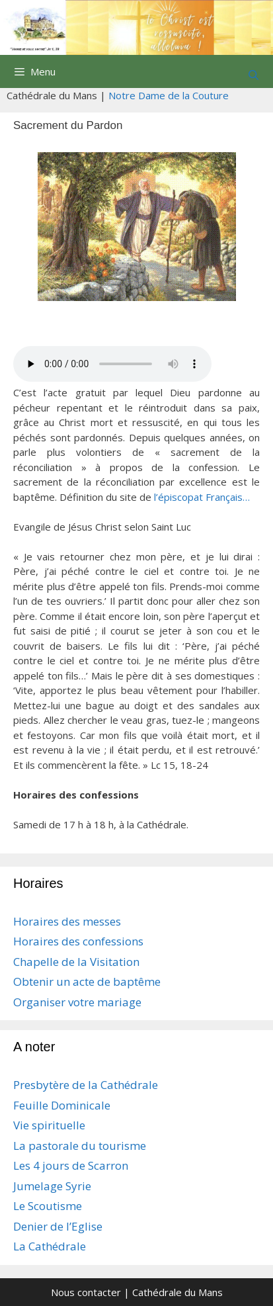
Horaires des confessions (78, 941)
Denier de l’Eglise (57, 1226)
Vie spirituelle (49, 1125)
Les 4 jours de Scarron (70, 1165)
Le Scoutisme (47, 1205)
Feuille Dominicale (61, 1105)
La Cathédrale (49, 1246)
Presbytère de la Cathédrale (85, 1084)
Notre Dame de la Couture (168, 95)
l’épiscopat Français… (202, 496)
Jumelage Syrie (52, 1186)
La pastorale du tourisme (79, 1145)
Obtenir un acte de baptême (87, 981)
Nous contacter (86, 1292)
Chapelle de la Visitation (76, 961)
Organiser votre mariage (77, 1002)
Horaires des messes (67, 921)
